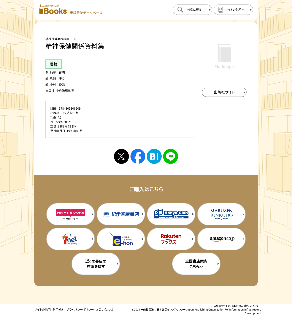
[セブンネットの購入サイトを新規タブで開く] (70, 239)
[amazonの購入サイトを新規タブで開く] (221, 239)
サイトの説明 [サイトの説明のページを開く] (42, 309)
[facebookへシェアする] (137, 156)
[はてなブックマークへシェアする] (154, 156)
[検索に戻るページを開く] (192, 9)
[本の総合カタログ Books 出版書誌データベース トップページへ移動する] (70, 9)
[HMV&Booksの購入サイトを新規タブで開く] (70, 214)
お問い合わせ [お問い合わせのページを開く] (104, 309)
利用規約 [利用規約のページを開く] (58, 309)
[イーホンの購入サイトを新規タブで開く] (121, 239)
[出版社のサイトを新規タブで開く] (224, 92)
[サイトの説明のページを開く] (233, 9)
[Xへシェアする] (121, 156)
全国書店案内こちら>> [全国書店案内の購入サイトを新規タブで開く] (196, 263)
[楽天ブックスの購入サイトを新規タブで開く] (171, 239)
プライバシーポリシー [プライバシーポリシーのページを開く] (80, 309)
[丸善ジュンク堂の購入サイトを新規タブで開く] (221, 214)
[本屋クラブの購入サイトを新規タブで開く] (171, 214)
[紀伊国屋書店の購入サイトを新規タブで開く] (121, 214)
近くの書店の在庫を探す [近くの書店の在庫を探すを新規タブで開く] (95, 263)
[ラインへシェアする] (170, 156)
